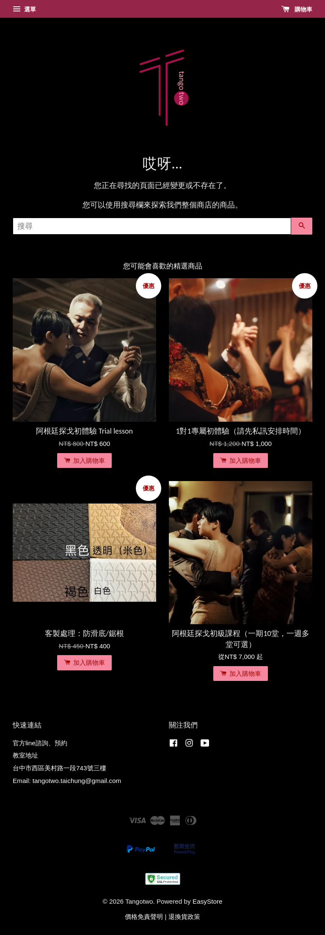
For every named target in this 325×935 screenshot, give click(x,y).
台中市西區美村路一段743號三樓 (59, 768)
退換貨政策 (184, 916)
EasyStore (208, 901)
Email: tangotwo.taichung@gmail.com (67, 780)
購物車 (296, 9)
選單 (24, 9)
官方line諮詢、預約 (40, 743)
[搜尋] (152, 226)
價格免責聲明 (144, 916)
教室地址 (25, 755)
